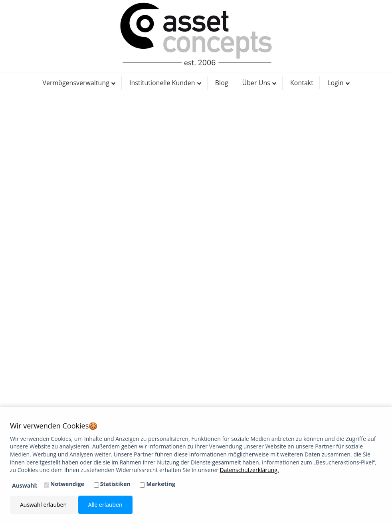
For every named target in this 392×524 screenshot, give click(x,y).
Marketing (161, 484)
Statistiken (115, 484)
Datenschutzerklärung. (249, 470)
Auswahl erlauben (43, 504)
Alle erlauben (105, 504)
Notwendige (67, 484)
